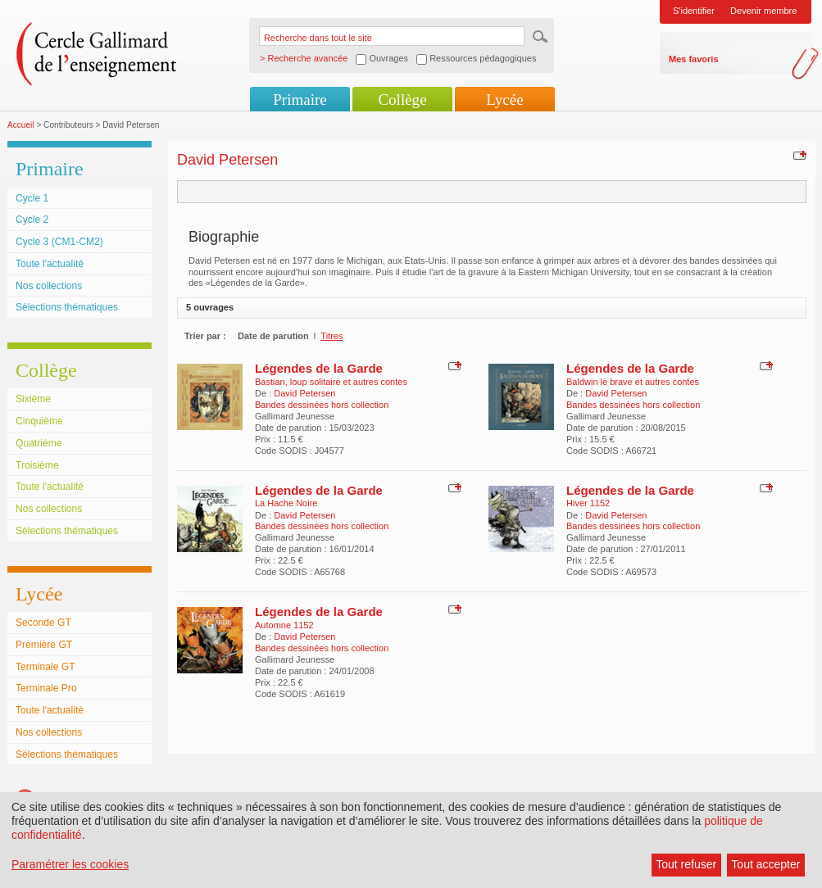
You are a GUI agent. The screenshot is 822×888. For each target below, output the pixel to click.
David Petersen (304, 393)
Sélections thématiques (67, 307)
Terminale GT (45, 667)
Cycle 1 (32, 198)
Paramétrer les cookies (70, 864)
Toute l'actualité (50, 264)
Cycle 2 (32, 219)
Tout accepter (765, 864)
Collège (402, 99)
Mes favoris (694, 59)
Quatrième (38, 443)
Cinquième (39, 421)
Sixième (33, 399)
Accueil (20, 124)
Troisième (37, 465)
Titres (331, 336)
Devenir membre (763, 11)
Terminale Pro (46, 688)
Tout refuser (686, 864)
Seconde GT (43, 622)
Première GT (44, 644)
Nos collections (49, 286)
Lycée (504, 99)
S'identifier (694, 11)
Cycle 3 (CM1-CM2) (59, 241)
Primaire (299, 99)
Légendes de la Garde (319, 368)
